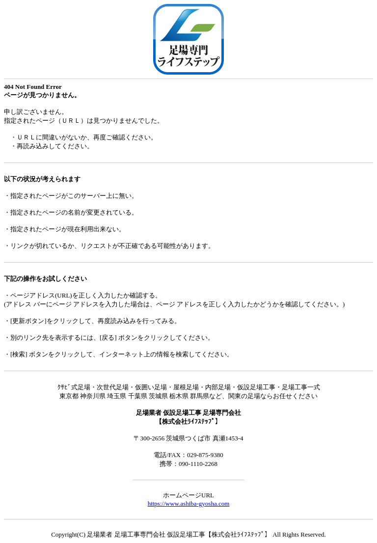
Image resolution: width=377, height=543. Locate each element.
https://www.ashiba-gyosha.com (189, 503)
